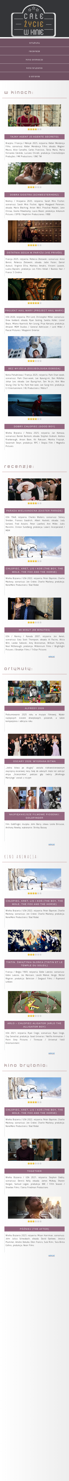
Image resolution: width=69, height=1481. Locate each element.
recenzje (34, 51)
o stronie (34, 76)
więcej (51, 656)
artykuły (34, 43)
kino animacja (34, 60)
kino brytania (34, 68)
